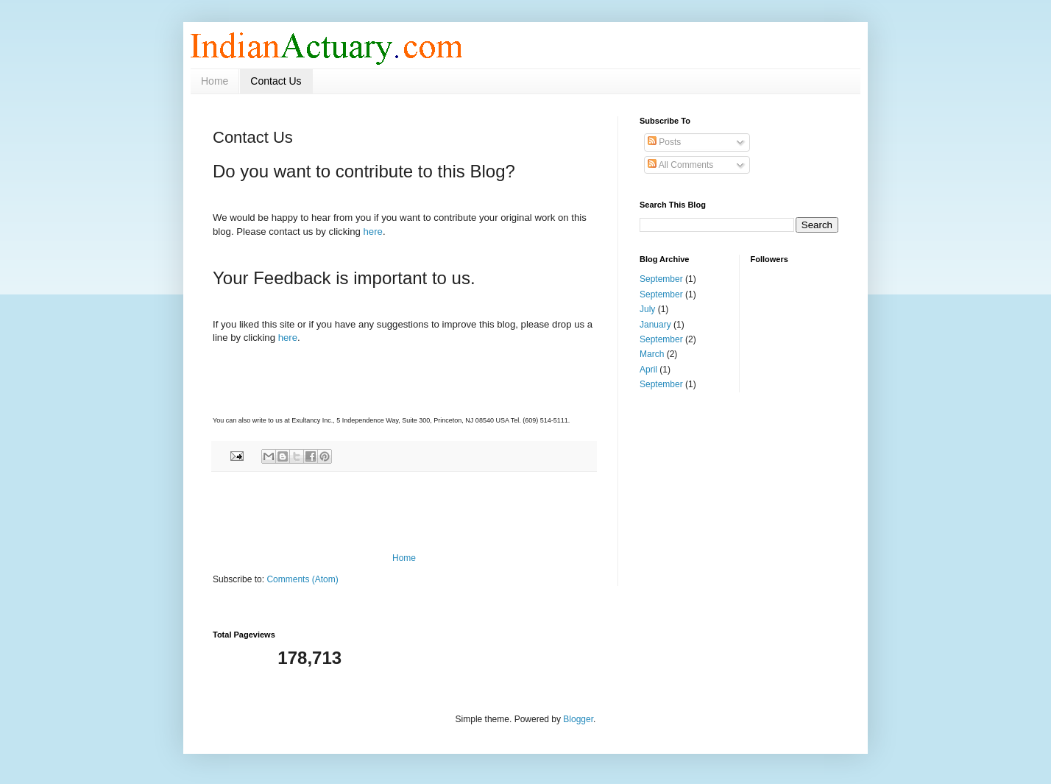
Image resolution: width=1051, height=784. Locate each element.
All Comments (680, 165)
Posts (664, 142)
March (652, 354)
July (647, 309)
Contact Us (275, 81)
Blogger (578, 719)
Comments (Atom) (302, 579)
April (648, 369)
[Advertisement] (404, 512)
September (661, 279)
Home (214, 81)
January (655, 324)
